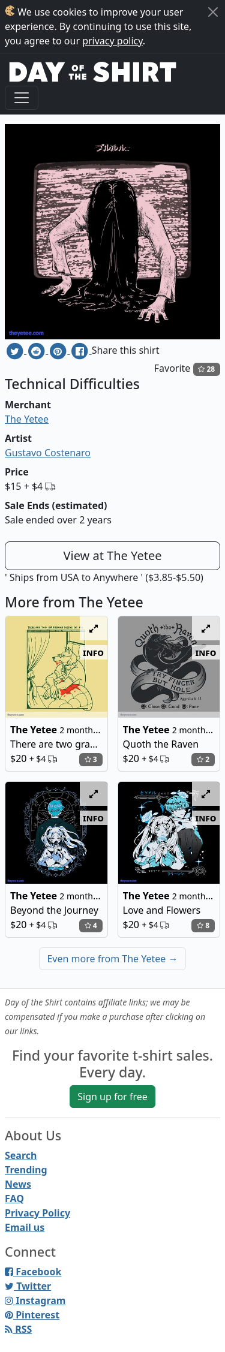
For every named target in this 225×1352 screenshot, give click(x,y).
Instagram (35, 1300)
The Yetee (27, 419)
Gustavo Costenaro (48, 452)
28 (206, 369)
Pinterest (32, 1314)
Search (21, 1155)
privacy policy (112, 40)
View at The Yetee (113, 555)
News (18, 1184)
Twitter (28, 1286)
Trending (26, 1169)
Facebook (33, 1271)
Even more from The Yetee (112, 958)
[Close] (213, 12)
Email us (24, 1227)
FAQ (14, 1198)
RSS (18, 1329)
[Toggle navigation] (21, 98)
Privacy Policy (37, 1212)
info (93, 652)
